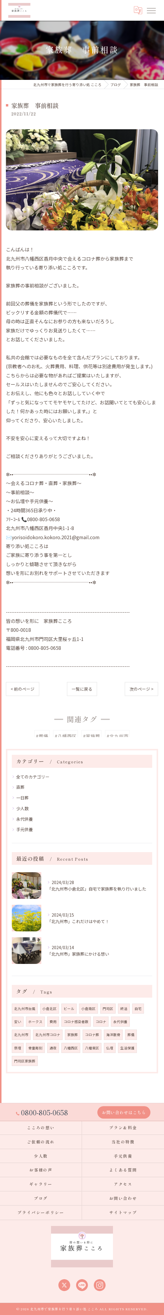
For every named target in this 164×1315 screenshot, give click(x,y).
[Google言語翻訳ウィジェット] (138, 10)
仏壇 (109, 1048)
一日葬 (22, 798)
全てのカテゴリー (32, 777)
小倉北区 (49, 1008)
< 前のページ (23, 689)
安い (17, 1021)
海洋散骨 (113, 1034)
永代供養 (24, 819)
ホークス (35, 1021)
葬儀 (131, 1034)
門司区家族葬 (24, 1061)
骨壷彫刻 (35, 1048)
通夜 (53, 1048)
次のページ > (141, 689)
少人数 (22, 808)
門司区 (108, 1008)
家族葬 (72, 1034)
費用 (53, 1021)
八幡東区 (92, 1048)
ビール (69, 1008)
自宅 (138, 1008)
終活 (123, 1008)
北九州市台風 (24, 1008)
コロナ (101, 1021)
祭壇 (17, 1048)
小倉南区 (88, 1008)
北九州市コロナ (47, 1034)
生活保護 (127, 1048)
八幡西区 (71, 1048)
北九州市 (21, 1034)
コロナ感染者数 (76, 1021)
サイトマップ (123, 1212)
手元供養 (24, 829)
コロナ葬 (92, 1034)
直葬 (20, 787)
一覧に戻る (82, 689)
